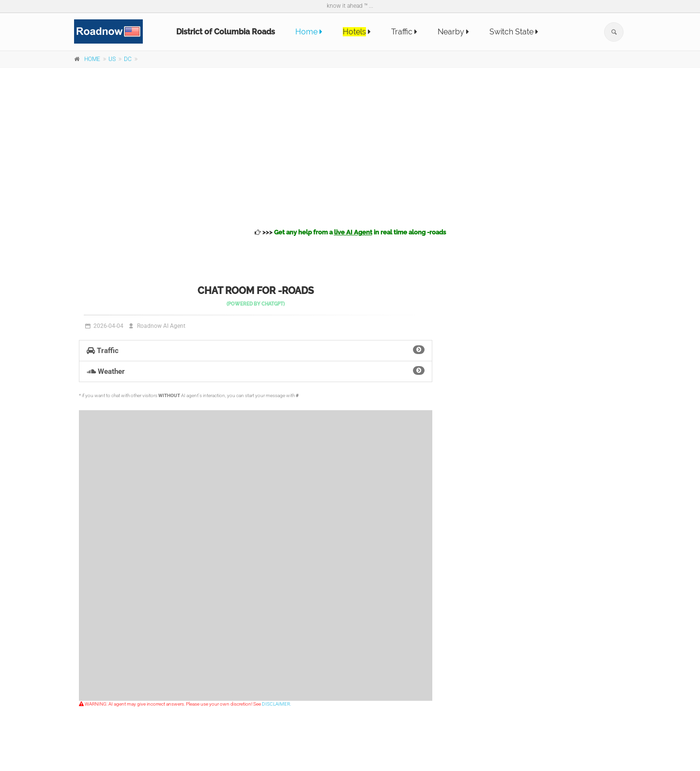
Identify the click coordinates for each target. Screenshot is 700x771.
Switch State (513, 31)
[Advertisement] (350, 146)
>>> (350, 232)
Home (308, 31)
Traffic (404, 31)
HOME (92, 59)
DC (128, 59)
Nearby (453, 31)
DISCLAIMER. (276, 704)
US (112, 59)
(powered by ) (256, 304)
